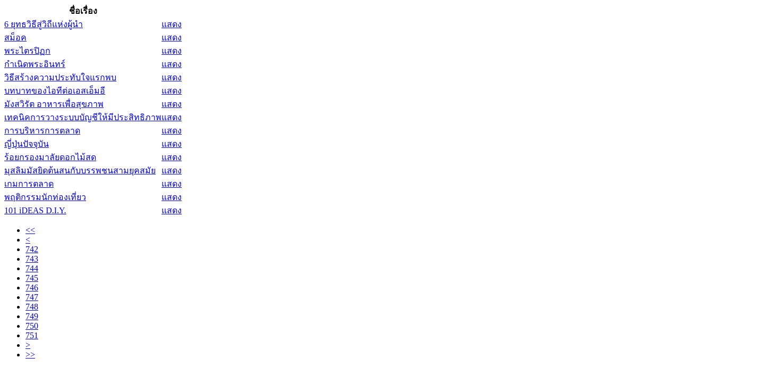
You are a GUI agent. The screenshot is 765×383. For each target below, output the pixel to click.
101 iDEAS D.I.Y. (35, 210)
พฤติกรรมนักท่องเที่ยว (45, 197)
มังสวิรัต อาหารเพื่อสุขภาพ (54, 104)
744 (32, 268)
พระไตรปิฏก (27, 50)
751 (32, 335)
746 (32, 287)
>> (30, 354)
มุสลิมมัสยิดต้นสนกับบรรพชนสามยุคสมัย (80, 170)
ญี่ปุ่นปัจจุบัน (26, 143)
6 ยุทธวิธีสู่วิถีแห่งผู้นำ (43, 24)
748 (32, 306)
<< (30, 230)
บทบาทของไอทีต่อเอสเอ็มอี (54, 90)
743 (32, 258)
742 (32, 249)
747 (32, 297)
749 (32, 316)
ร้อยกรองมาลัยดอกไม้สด (50, 157)
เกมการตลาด (29, 183)
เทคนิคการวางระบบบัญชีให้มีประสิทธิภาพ (83, 117)
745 (32, 277)
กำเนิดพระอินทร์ (34, 64)
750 (32, 325)
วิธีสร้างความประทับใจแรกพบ (60, 77)
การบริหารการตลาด (42, 130)
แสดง (172, 24)
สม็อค (15, 37)
